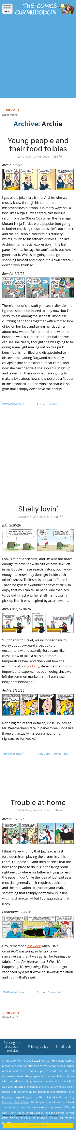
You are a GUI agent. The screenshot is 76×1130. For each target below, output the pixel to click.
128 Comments (11, 753)
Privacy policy (38, 1046)
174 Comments (11, 992)
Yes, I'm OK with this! (38, 1125)
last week (34, 946)
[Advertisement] (38, 57)
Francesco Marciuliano (15, 1102)
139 (56, 156)
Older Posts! (10, 115)
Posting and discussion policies (13, 1046)
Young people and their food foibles (38, 144)
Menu (7, 10)
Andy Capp (43, 753)
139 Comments (11, 404)
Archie (41, 404)
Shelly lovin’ (38, 509)
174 (56, 810)
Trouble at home (38, 802)
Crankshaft (55, 992)
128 (56, 517)
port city (33, 666)
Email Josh (63, 1046)
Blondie (52, 404)
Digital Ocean (47, 1086)
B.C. (66, 753)
